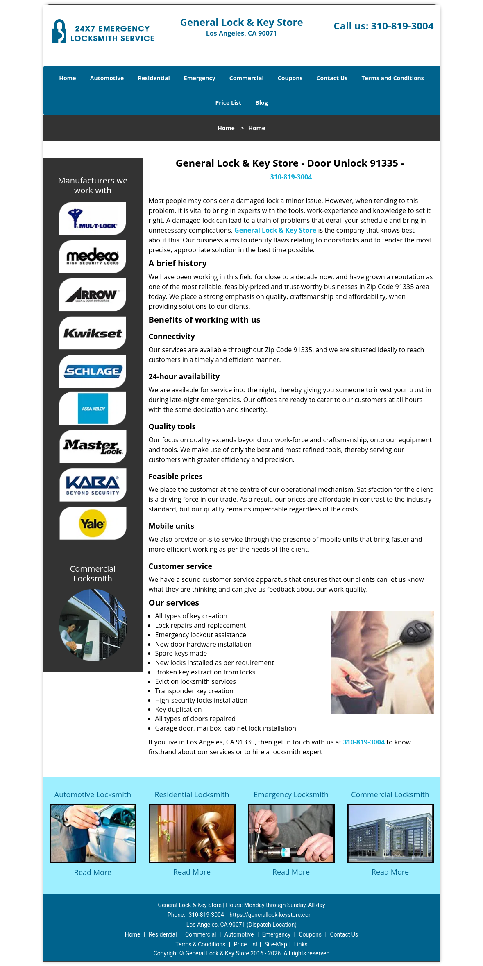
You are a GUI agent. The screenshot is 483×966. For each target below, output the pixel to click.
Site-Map (276, 944)
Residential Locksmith (191, 794)
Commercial (246, 78)
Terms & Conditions (200, 944)
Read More (92, 872)
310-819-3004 (402, 25)
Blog (261, 102)
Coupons (290, 78)
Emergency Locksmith (291, 794)
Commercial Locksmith (390, 794)
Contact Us (332, 78)
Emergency (199, 78)
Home (67, 78)
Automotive (107, 78)
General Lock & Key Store (275, 230)
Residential (154, 78)
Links (301, 944)
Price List (228, 102)
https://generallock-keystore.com (271, 915)
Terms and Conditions (392, 78)
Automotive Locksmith (92, 794)
